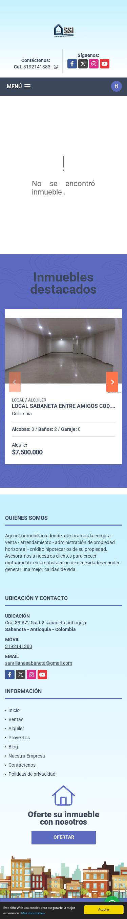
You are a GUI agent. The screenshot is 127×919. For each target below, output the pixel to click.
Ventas (15, 719)
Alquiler (16, 728)
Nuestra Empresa (26, 756)
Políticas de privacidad (32, 774)
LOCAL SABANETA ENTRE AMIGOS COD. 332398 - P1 (63, 406)
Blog (13, 746)
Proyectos (19, 737)
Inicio (14, 710)
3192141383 (36, 66)
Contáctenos (22, 765)
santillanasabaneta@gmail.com (38, 663)
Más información (33, 913)
